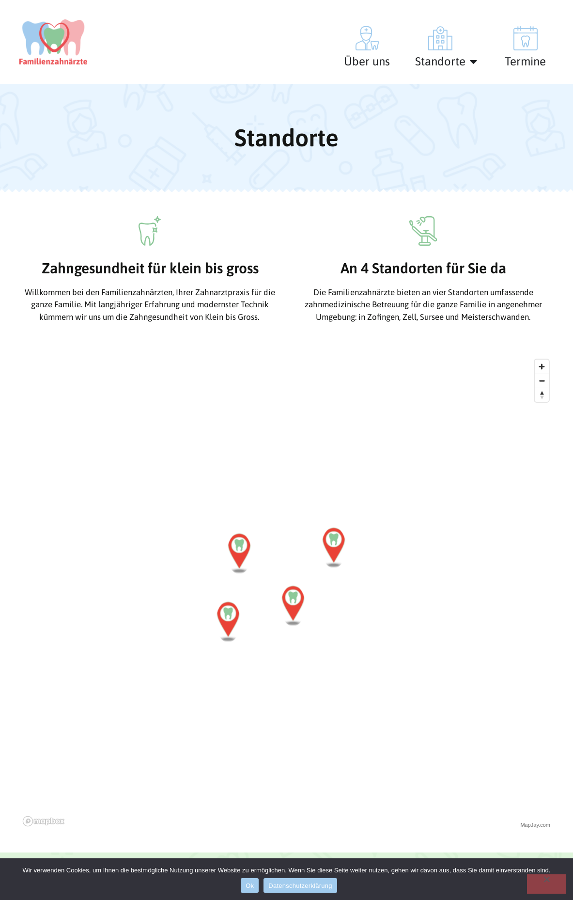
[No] (546, 884)
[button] (239, 553)
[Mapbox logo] (43, 821)
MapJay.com (535, 825)
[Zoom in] (542, 367)
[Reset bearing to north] (542, 395)
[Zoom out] (542, 381)
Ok (250, 885)
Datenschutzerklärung (300, 885)
